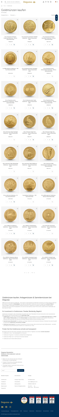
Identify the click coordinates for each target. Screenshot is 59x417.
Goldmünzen (3, 379)
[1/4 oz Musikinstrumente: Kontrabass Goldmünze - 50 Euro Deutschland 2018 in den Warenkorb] (33, 76)
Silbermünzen (4, 386)
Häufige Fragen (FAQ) (19, 379)
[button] (50, 2)
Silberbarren (3, 383)
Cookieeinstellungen (5, 411)
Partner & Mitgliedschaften (20, 386)
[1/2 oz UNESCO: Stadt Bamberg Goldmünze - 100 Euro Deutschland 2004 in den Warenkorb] (33, 233)
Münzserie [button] (12, 15)
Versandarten (17, 381)
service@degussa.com (32, 381)
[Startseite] (1, 5)
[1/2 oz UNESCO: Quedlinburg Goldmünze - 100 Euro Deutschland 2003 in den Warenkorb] (14, 233)
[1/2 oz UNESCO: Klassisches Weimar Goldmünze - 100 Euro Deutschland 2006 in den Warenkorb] (14, 265)
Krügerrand (3, 388)
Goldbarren (3, 381)
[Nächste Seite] (34, 272)
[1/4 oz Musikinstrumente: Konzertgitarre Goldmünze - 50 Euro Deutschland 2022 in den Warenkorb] (52, 108)
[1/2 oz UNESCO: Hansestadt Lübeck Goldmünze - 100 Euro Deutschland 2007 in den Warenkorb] (33, 265)
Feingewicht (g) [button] (4, 15)
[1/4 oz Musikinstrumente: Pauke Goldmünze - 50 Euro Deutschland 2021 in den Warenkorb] (33, 108)
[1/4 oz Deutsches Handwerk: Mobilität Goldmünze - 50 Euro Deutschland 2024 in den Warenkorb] (33, 44)
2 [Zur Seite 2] (28, 272)
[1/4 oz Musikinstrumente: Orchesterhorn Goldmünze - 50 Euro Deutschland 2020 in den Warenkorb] (14, 108)
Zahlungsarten (17, 383)
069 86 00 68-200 (32, 383)
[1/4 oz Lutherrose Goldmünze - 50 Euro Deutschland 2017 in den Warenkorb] (14, 202)
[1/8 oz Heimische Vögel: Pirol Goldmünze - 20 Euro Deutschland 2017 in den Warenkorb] (33, 140)
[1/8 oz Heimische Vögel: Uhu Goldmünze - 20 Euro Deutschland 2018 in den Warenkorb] (52, 140)
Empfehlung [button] (53, 15)
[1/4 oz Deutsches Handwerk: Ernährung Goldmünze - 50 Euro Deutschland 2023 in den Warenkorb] (14, 44)
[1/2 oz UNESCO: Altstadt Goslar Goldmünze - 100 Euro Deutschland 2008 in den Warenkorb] (52, 265)
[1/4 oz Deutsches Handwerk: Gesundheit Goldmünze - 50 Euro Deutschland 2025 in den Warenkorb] (52, 44)
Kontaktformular (31, 379)
